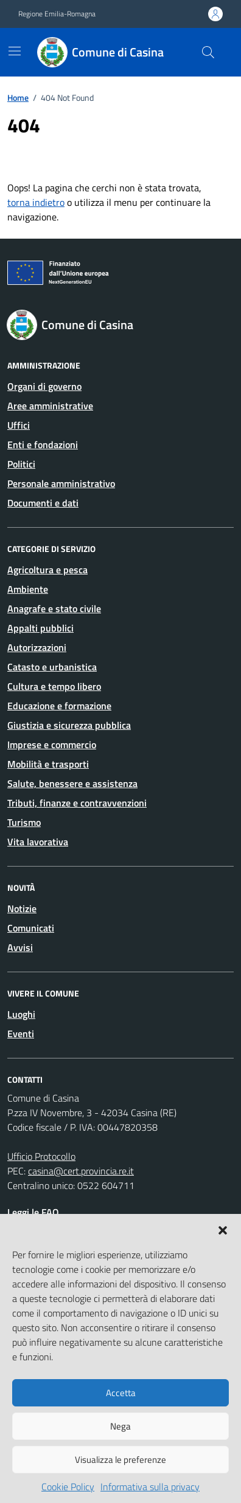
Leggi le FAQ (33, 1212)
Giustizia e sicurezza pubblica (69, 725)
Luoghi (21, 1014)
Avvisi (20, 947)
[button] (223, 1229)
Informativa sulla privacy (150, 1486)
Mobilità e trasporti (48, 764)
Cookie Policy (67, 1486)
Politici (21, 464)
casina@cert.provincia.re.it (81, 1171)
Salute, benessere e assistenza (72, 783)
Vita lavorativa (37, 841)
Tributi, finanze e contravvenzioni (77, 803)
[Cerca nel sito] (208, 52)
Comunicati (30, 928)
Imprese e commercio (51, 744)
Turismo (24, 822)
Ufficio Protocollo (41, 1156)
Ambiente (27, 589)
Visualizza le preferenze (120, 1460)
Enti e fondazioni (42, 444)
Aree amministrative (50, 405)
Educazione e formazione (59, 705)
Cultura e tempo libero (54, 686)
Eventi (20, 1033)
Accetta (121, 1393)
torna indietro (36, 202)
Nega (120, 1426)
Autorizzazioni (36, 647)
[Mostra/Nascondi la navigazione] (14, 51)
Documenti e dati (43, 503)
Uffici (18, 425)
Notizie (22, 908)
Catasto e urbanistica (52, 666)
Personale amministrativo (61, 483)
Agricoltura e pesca (47, 569)
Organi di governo (44, 386)
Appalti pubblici (40, 628)
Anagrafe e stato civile (54, 608)
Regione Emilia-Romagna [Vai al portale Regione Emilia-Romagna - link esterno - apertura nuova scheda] (57, 14)
